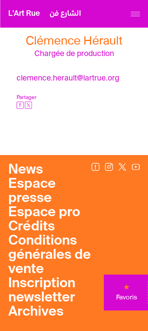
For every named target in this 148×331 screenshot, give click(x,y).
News (25, 170)
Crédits (31, 227)
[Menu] (135, 14)
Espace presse (32, 191)
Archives (36, 312)
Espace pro (44, 212)
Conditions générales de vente (49, 255)
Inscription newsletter (41, 291)
